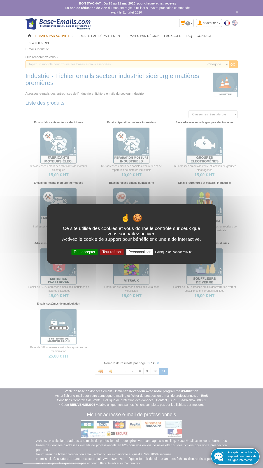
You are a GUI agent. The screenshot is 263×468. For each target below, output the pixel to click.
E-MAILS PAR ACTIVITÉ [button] (54, 36)
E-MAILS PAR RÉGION (143, 36)
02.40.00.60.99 (38, 43)
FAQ (189, 36)
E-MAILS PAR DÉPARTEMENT (100, 36)
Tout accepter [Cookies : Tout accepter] (84, 252)
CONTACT (204, 36)
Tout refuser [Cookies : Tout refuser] (111, 252)
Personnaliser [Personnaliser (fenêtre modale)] (139, 252)
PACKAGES (172, 36)
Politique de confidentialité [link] (173, 252)
